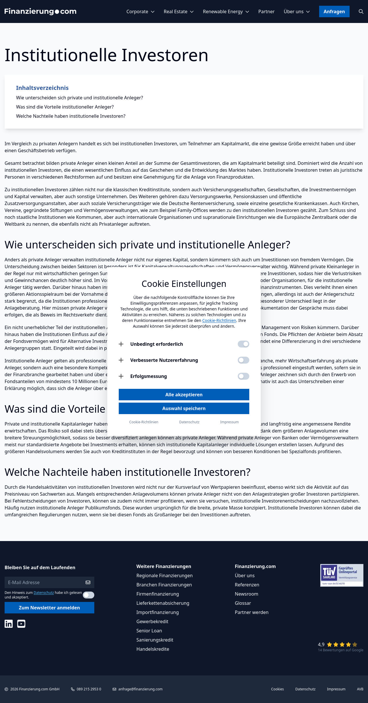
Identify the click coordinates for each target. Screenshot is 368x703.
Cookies (277, 689)
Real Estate (179, 11)
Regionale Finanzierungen (165, 575)
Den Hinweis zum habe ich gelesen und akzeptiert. (43, 595)
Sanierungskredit (155, 640)
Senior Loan (149, 630)
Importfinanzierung (158, 612)
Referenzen (247, 585)
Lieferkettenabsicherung (163, 603)
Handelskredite (153, 649)
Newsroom (246, 594)
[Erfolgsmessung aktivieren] (243, 376)
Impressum (336, 689)
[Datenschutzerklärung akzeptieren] (88, 595)
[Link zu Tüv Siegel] (341, 575)
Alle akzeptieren (183, 394)
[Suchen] (361, 11)
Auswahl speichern (184, 408)
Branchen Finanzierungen (164, 585)
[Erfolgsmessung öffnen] (121, 376)
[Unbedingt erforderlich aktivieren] (243, 344)
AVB (360, 689)
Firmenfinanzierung (158, 594)
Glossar (243, 603)
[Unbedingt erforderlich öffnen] (121, 344)
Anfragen (334, 11)
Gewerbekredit (152, 621)
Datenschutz (44, 592)
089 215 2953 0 (89, 689)
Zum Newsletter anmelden (49, 607)
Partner (266, 11)
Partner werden (252, 612)
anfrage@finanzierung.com (140, 689)
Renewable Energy (226, 11)
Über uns (297, 11)
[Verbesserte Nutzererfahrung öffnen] (121, 360)
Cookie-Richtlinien (219, 320)
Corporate (140, 11)
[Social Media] (9, 623)
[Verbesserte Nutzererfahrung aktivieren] (243, 360)
